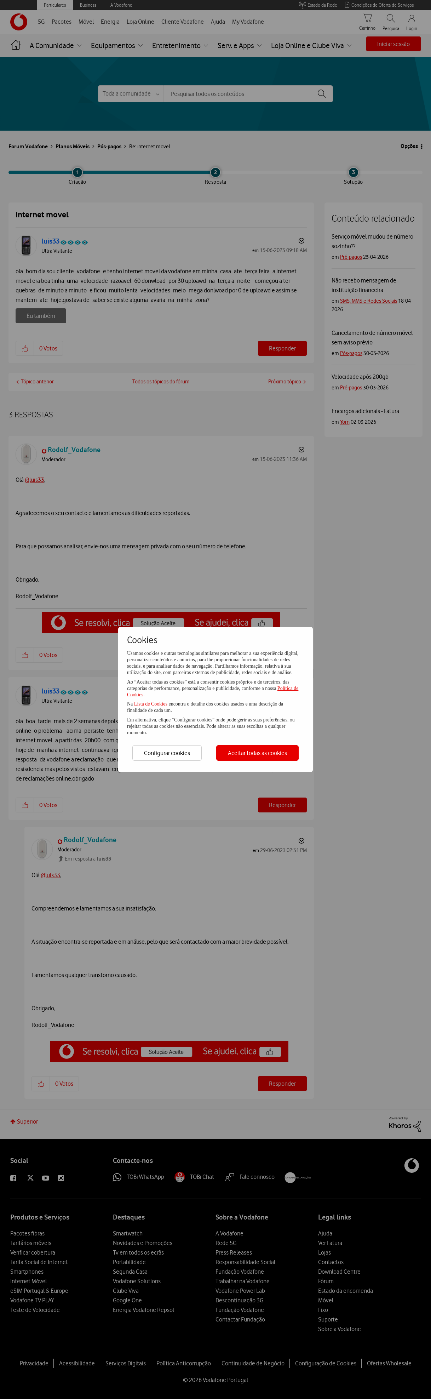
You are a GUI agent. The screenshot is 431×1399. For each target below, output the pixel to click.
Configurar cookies (167, 752)
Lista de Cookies (151, 704)
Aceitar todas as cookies (257, 752)
